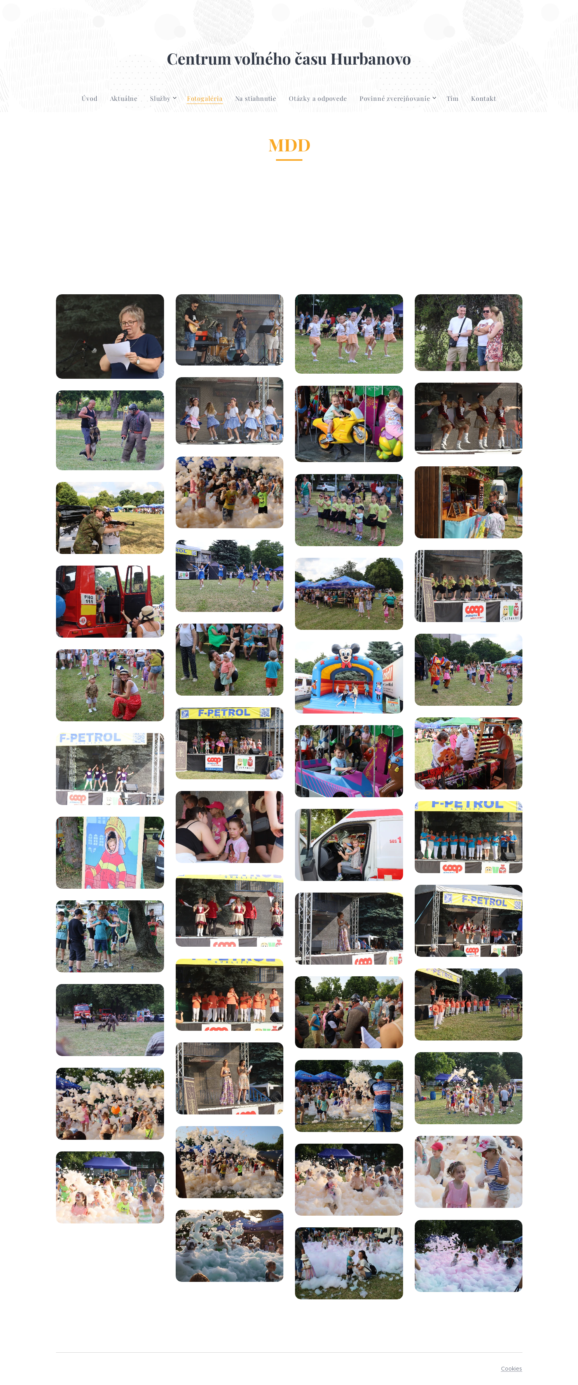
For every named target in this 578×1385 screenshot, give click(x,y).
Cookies (511, 1368)
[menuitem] (92, 98)
